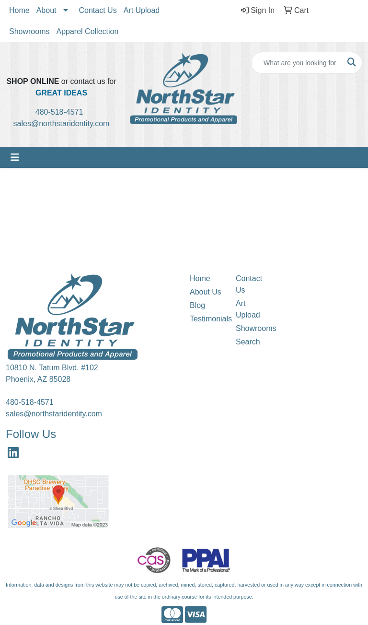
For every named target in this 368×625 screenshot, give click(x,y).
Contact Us (98, 10)
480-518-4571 (62, 112)
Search (248, 342)
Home (19, 10)
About (46, 10)
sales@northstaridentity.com (61, 123)
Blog (197, 305)
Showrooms (29, 31)
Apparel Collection (87, 31)
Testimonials (207, 319)
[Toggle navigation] (15, 157)
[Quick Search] (296, 63)
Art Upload (142, 10)
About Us (205, 292)
